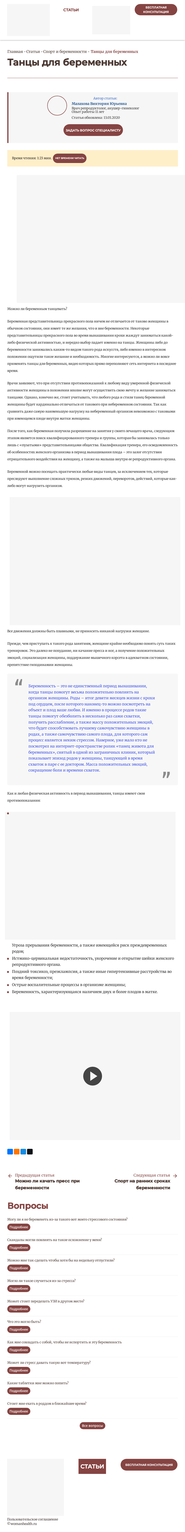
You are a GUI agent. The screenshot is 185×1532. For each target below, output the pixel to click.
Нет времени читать (69, 158)
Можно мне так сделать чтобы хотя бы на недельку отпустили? (61, 1260)
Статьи (71, 10)
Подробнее (19, 1227)
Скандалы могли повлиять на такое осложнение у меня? (54, 1240)
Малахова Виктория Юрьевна (99, 103)
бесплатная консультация (156, 10)
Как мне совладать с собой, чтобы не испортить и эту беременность (64, 1342)
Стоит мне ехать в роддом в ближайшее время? (47, 1403)
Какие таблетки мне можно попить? (38, 1383)
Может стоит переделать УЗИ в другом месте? (45, 1301)
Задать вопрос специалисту (93, 130)
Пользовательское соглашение (32, 1519)
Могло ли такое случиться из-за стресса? (41, 1281)
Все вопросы (92, 1425)
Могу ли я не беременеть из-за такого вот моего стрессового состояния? (67, 1219)
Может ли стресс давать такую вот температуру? (49, 1363)
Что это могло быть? (24, 1322)
